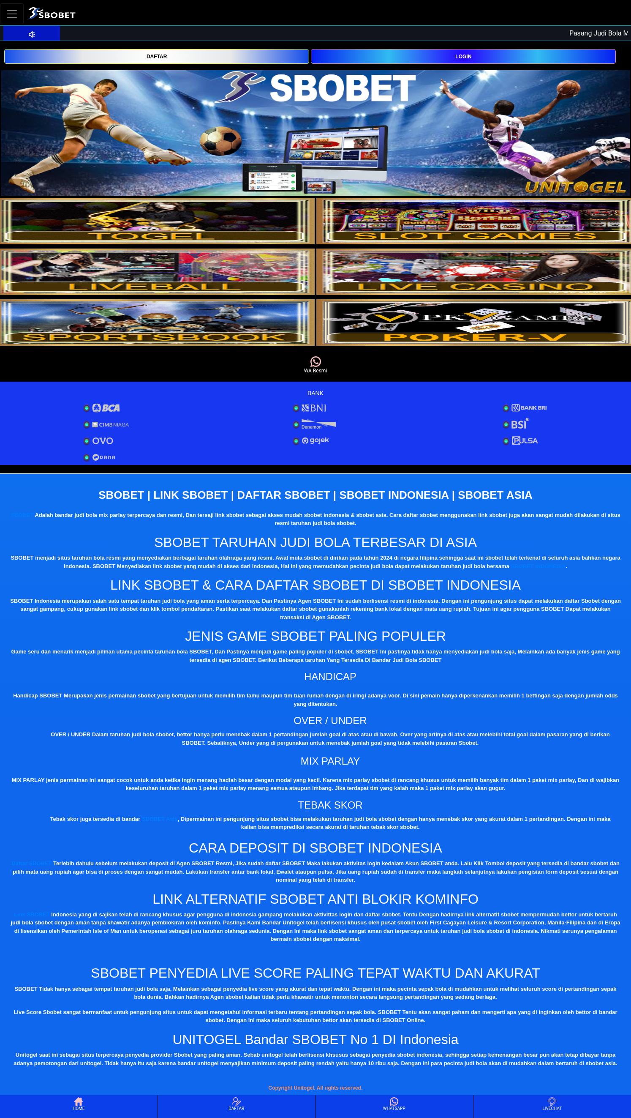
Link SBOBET (32, 914)
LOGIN (463, 57)
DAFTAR (157, 57)
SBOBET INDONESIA (538, 566)
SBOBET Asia (160, 819)
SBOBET (22, 515)
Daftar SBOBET (31, 863)
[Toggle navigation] (12, 13)
